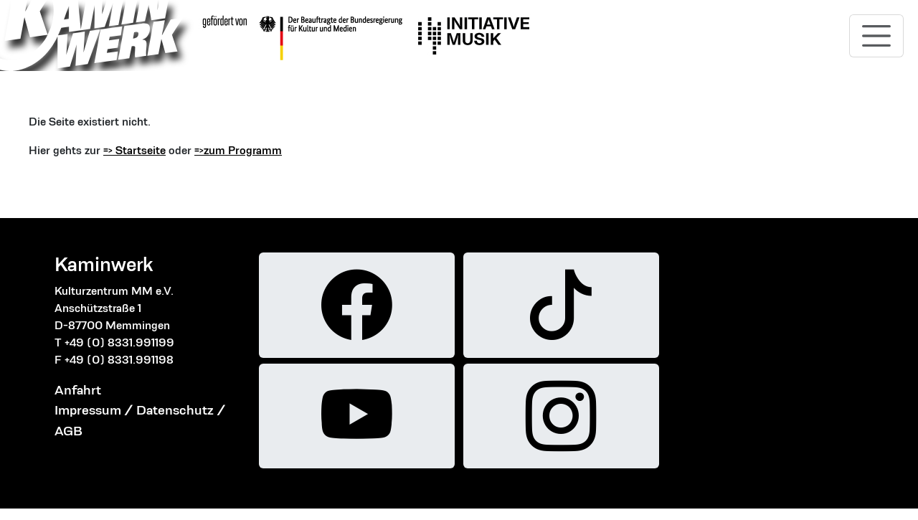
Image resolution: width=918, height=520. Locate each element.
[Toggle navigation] (876, 35)
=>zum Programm (238, 150)
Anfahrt (78, 389)
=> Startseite (134, 150)
